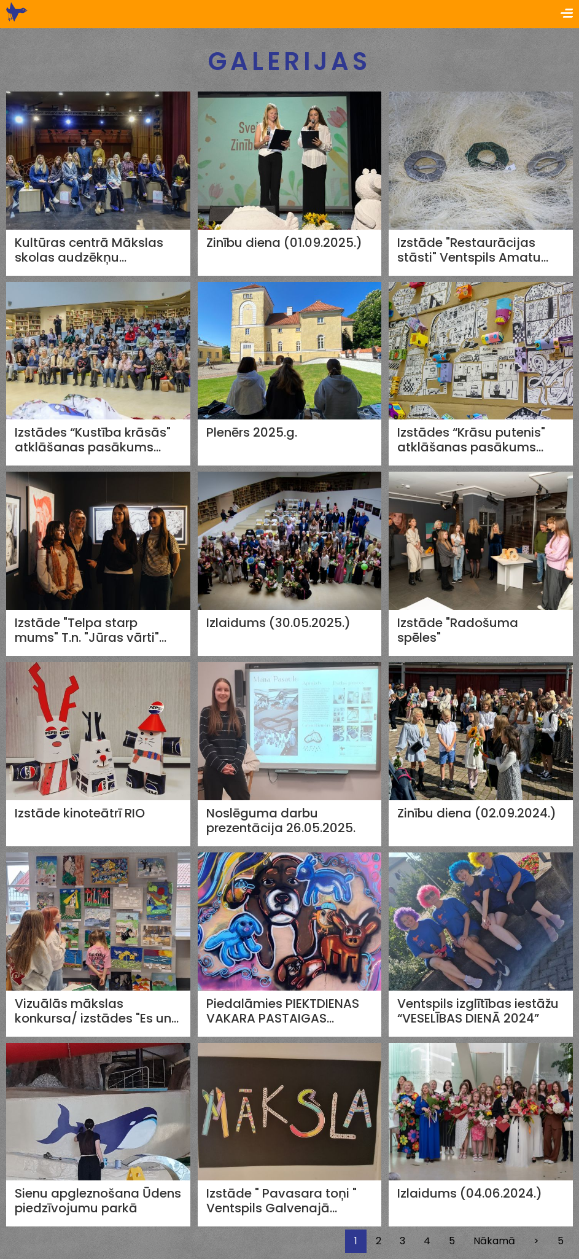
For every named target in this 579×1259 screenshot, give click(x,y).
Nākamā (494, 1241)
